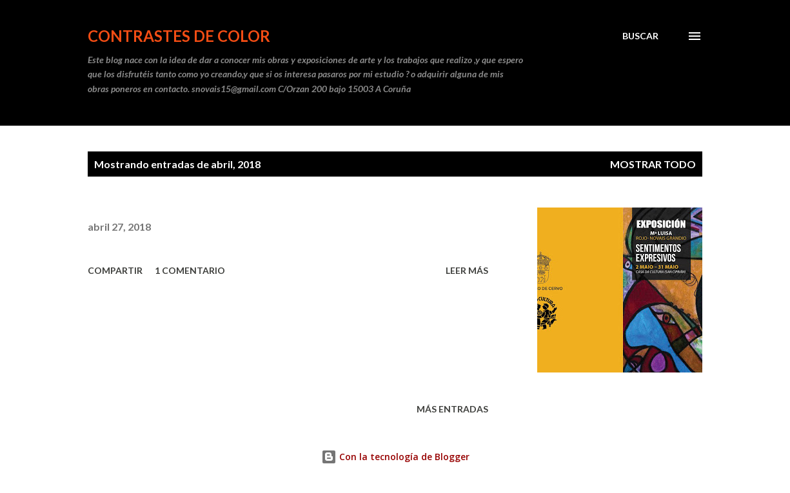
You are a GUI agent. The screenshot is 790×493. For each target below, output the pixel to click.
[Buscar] (640, 36)
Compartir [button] (115, 270)
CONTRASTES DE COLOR (179, 35)
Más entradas (452, 408)
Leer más (467, 270)
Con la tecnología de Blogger (395, 456)
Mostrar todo (653, 164)
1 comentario (190, 270)
